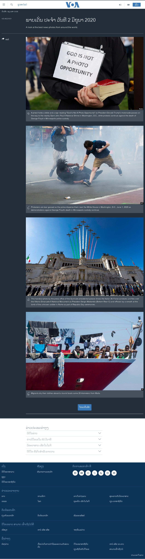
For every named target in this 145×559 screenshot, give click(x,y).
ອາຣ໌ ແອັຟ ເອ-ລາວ (117, 544)
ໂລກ (39, 501)
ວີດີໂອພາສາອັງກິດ (8, 482)
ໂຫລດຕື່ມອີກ (84, 407)
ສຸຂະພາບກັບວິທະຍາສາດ (119, 496)
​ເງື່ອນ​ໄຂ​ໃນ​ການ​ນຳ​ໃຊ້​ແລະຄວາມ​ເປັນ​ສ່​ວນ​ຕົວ (53, 545)
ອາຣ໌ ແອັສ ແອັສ (43, 529)
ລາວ (3, 496)
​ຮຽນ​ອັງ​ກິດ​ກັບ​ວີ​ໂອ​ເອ (81, 549)
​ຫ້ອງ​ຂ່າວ (5, 544)
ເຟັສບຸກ (4, 529)
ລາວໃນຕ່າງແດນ (80, 496)
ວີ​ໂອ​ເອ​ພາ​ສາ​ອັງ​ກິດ (81, 544)
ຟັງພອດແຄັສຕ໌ (79, 515)
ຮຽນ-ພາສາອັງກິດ (116, 501)
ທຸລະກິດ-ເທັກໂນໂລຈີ (81, 501)
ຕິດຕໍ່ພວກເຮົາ (43, 515)
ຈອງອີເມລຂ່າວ (79, 529)
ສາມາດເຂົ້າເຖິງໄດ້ (116, 549)
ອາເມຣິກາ (41, 496)
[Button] (5, 39)
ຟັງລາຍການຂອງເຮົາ (44, 471)
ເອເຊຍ (4, 501)
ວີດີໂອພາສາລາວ (8, 471)
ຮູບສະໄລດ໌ (22, 4)
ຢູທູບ (3, 476)
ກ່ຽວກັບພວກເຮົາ (8, 515)
